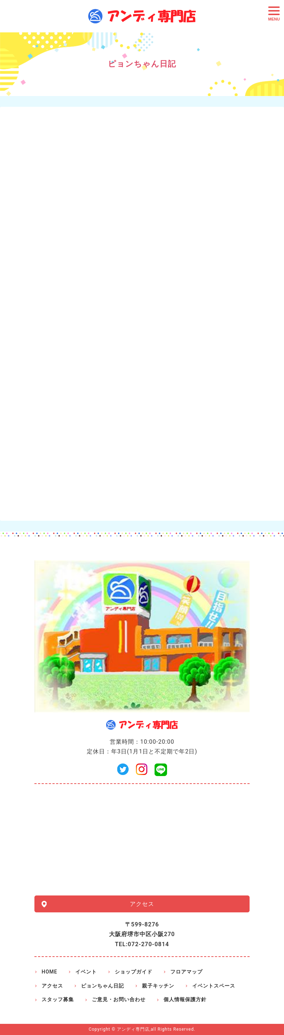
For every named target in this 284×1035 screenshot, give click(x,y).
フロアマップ (186, 972)
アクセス (142, 904)
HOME (49, 972)
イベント (86, 972)
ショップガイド (133, 972)
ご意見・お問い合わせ (119, 999)
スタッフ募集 (58, 999)
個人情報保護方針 (185, 999)
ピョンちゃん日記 (102, 986)
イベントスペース (213, 986)
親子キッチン (158, 986)
